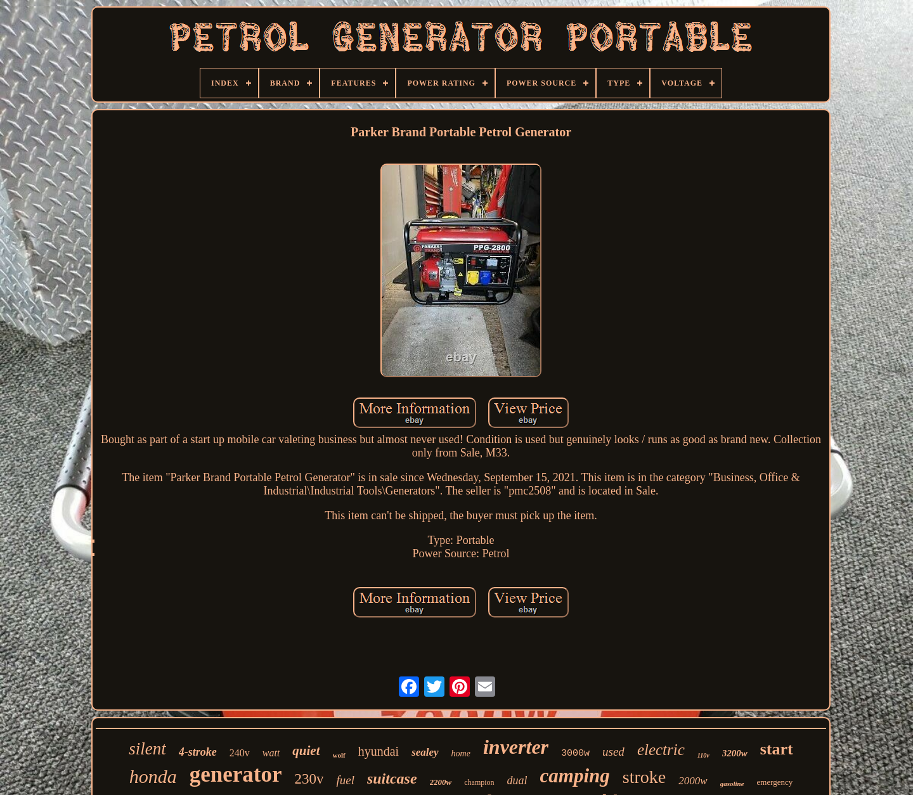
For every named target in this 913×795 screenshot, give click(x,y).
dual (517, 780)
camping (575, 776)
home (460, 753)
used (613, 751)
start (776, 749)
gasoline (732, 783)
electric (661, 749)
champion (479, 782)
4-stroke (198, 752)
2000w (692, 781)
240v (240, 752)
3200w (735, 753)
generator (236, 774)
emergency (775, 782)
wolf (339, 755)
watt (271, 752)
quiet (306, 750)
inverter (515, 746)
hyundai (378, 751)
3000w (575, 753)
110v (703, 755)
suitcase (392, 778)
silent (147, 748)
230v (308, 779)
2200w (441, 782)
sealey (424, 752)
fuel (345, 780)
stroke (644, 777)
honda (153, 776)
